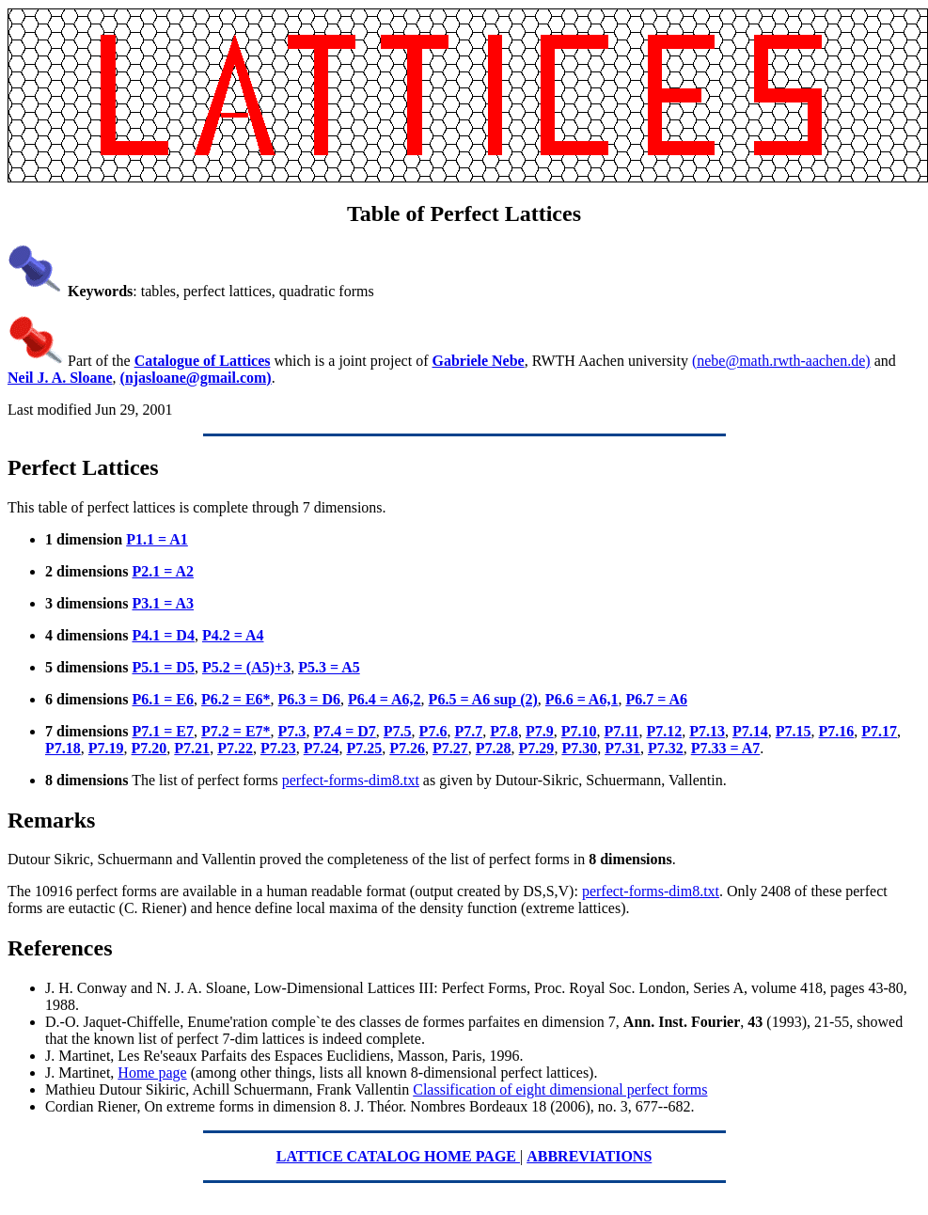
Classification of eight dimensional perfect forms (560, 1089)
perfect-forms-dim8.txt (350, 780)
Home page (152, 1073)
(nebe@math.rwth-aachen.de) (781, 361)
